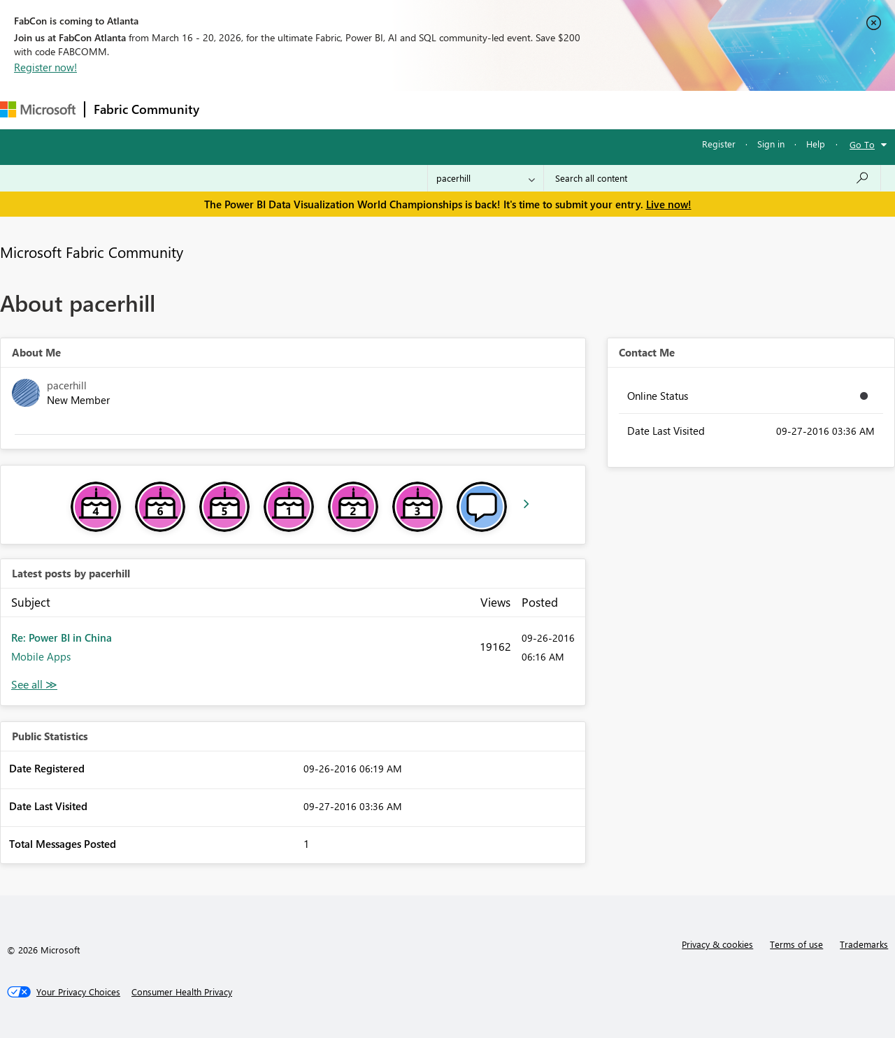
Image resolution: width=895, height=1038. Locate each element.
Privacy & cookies (717, 944)
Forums (231, 109)
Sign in (771, 144)
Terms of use (796, 944)
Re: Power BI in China (61, 637)
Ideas (350, 109)
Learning (528, 109)
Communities (412, 109)
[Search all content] (712, 178)
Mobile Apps (41, 656)
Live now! (669, 204)
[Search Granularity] (485, 178)
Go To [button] (862, 144)
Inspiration (292, 109)
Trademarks (864, 944)
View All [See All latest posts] (34, 685)
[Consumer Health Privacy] (181, 991)
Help (815, 144)
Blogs (475, 109)
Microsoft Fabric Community (91, 251)
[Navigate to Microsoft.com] (38, 109)
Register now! (45, 67)
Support (587, 109)
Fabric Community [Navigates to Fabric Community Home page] (146, 109)
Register (719, 144)
